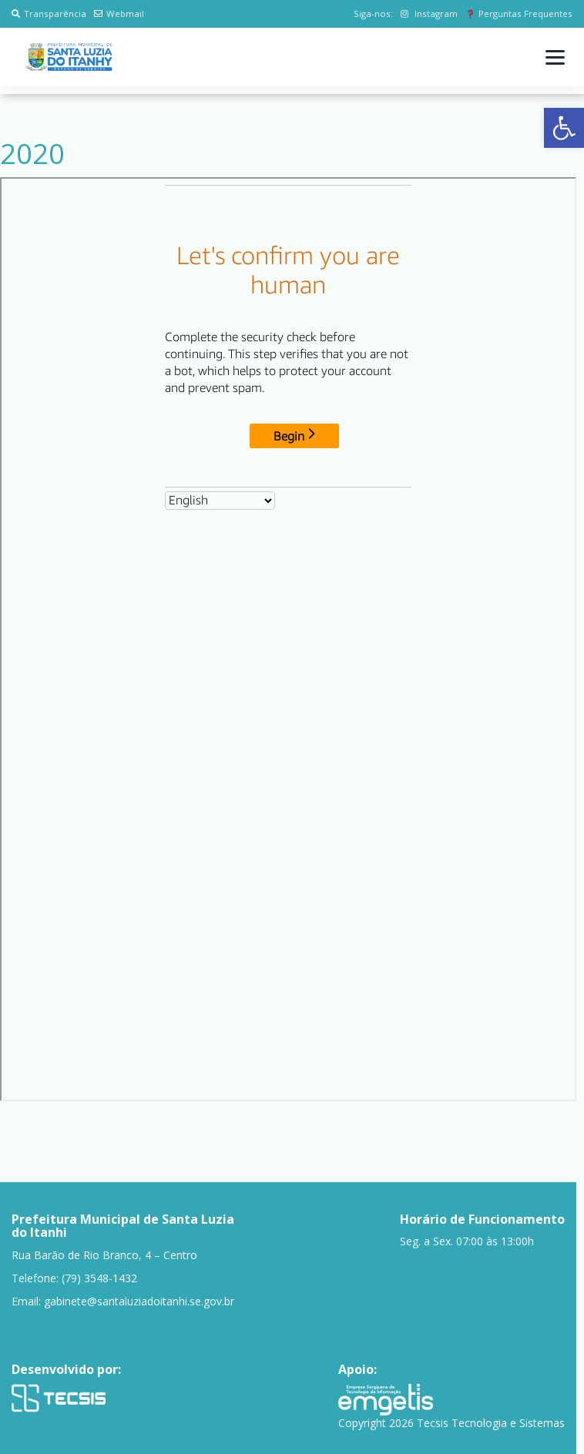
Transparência (49, 13)
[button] (564, 128)
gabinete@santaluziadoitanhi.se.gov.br (139, 1301)
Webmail (119, 13)
